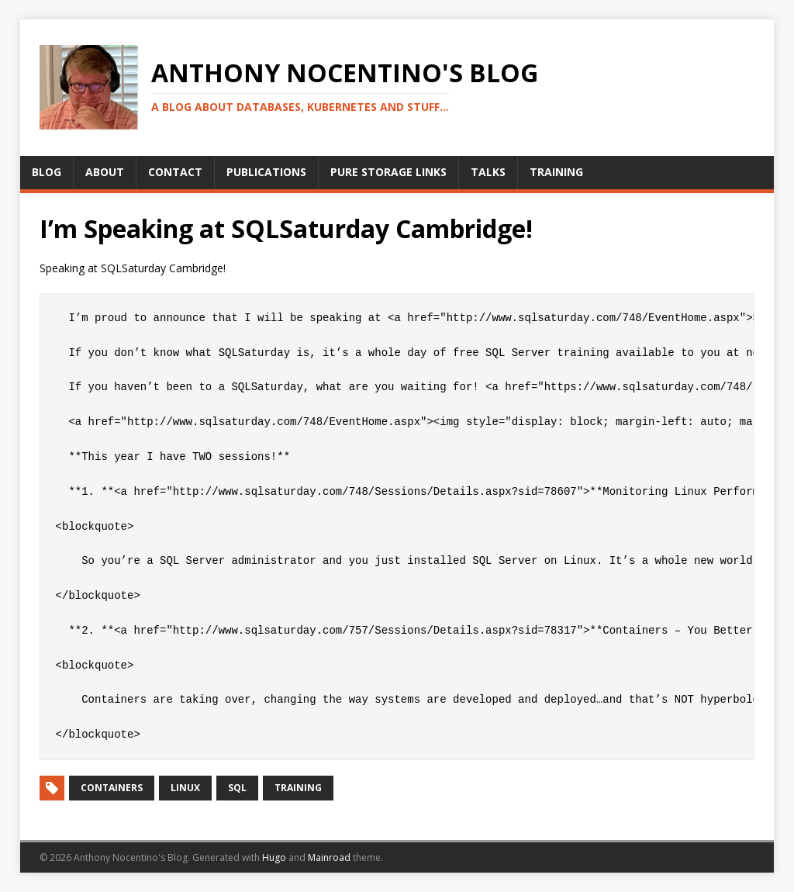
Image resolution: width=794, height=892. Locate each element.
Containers (112, 787)
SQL (237, 787)
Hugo (274, 857)
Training (298, 787)
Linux (185, 787)
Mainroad (329, 857)
